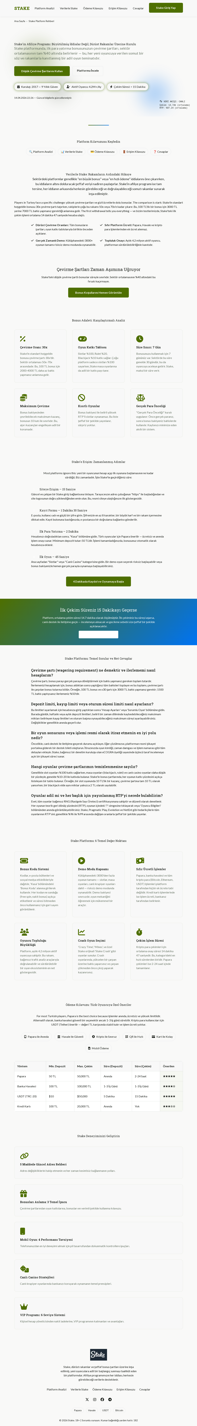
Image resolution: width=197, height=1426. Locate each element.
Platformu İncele (88, 70)
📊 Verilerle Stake (71, 151)
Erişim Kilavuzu (118, 8)
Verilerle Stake (68, 8)
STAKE (22, 8)
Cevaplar (138, 8)
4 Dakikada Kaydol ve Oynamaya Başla (98, 581)
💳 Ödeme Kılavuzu (102, 151)
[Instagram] (94, 1399)
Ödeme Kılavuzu (93, 8)
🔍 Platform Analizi (41, 151)
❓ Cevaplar (160, 151)
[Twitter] (87, 1399)
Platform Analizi (44, 8)
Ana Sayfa (19, 21)
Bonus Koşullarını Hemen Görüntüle (98, 292)
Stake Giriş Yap (166, 8)
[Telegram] (110, 1399)
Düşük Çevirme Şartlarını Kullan (42, 71)
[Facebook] (102, 1399)
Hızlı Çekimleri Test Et (98, 634)
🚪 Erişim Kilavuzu (133, 151)
